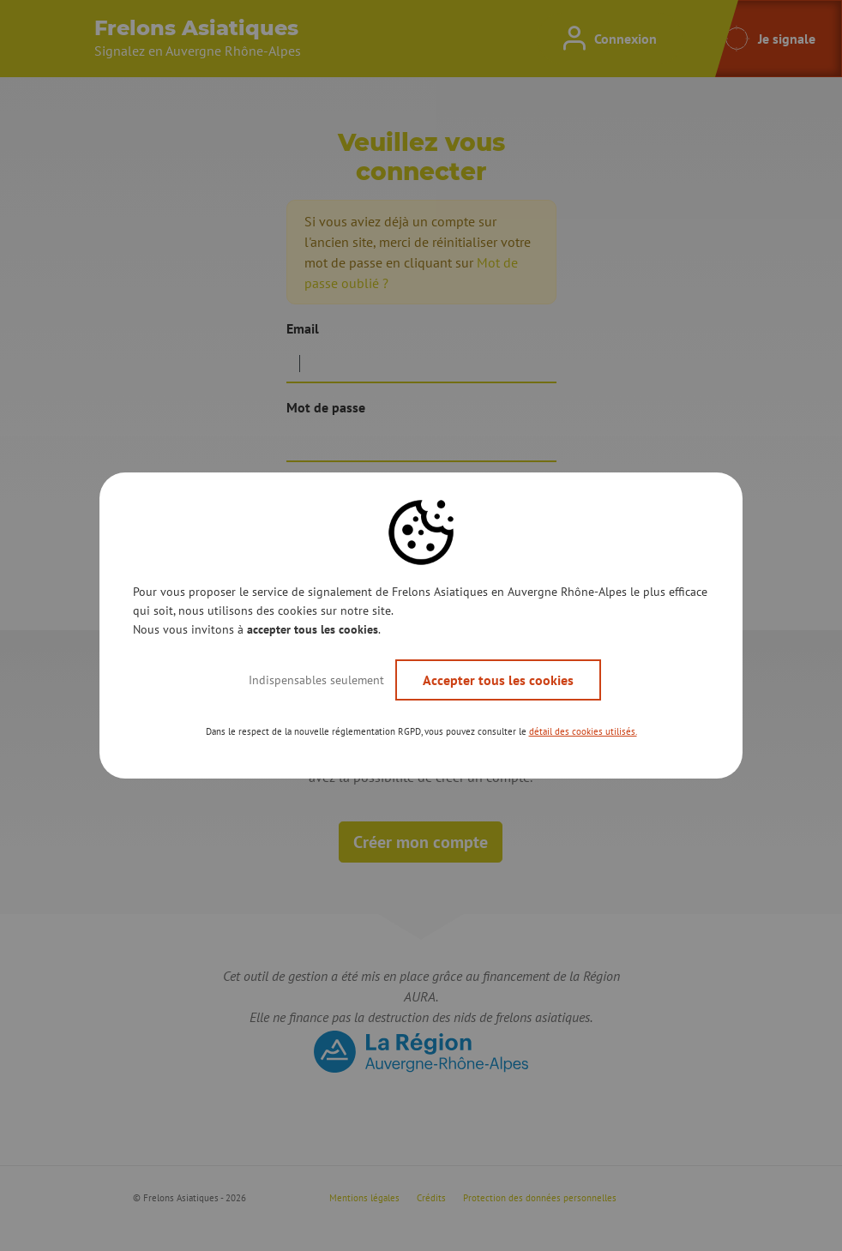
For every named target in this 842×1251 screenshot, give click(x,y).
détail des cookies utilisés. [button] (583, 731)
